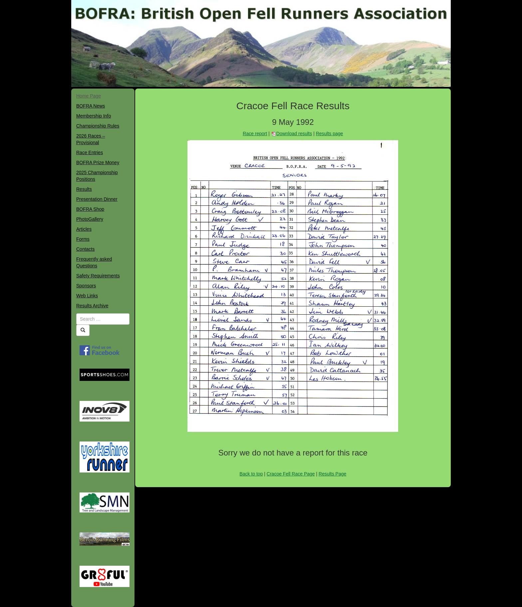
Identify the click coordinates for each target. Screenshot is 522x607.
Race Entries (89, 152)
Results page (329, 133)
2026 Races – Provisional (90, 139)
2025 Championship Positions (97, 176)
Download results (294, 133)
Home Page (88, 96)
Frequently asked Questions (94, 262)
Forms (83, 239)
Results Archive (92, 305)
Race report (255, 133)
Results (84, 189)
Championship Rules (97, 126)
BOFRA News (90, 106)
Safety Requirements (98, 275)
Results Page (332, 473)
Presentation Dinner (97, 199)
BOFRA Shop (90, 209)
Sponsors (86, 285)
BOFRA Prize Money (97, 162)
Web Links (87, 295)
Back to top (251, 473)
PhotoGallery (89, 219)
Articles (84, 229)
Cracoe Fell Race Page (291, 473)
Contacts (85, 249)
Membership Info (93, 116)
